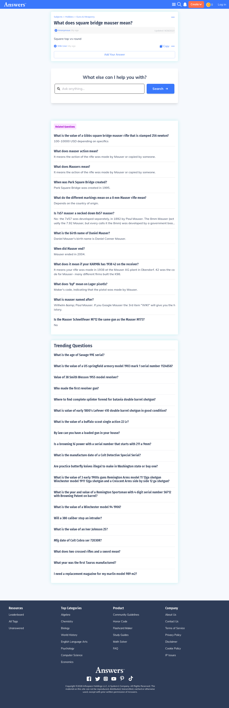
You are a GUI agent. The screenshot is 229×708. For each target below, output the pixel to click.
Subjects (58, 16)
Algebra (65, 614)
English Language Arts (74, 641)
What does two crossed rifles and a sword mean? (87, 552)
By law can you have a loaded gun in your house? (87, 433)
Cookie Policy (173, 648)
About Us (170, 614)
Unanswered (16, 628)
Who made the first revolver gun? (76, 388)
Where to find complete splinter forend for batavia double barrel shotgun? (105, 399)
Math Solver (120, 641)
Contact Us (171, 621)
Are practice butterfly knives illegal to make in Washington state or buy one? (106, 466)
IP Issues (170, 655)
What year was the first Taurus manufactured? (85, 563)
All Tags (13, 621)
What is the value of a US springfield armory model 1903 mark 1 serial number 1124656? (113, 366)
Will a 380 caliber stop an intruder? (78, 518)
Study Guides (121, 635)
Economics (67, 662)
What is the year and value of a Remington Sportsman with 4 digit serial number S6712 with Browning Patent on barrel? (112, 494)
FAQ (115, 648)
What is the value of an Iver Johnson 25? (81, 529)
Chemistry (67, 621)
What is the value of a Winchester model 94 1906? (87, 507)
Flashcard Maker (122, 628)
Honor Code (120, 621)
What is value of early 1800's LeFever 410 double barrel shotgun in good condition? (110, 411)
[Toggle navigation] (174, 4)
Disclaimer (171, 641)
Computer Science (72, 655)
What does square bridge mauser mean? (93, 23)
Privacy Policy (173, 635)
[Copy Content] (164, 46)
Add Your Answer (114, 54)
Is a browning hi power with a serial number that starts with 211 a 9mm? (102, 444)
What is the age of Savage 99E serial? (79, 355)
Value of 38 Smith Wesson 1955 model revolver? (86, 377)
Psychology (67, 648)
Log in (222, 4)
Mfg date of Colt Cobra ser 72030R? (78, 540)
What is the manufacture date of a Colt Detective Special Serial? (97, 455)
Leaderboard (16, 614)
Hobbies (69, 16)
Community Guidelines (126, 614)
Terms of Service (175, 628)
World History (69, 635)
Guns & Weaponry (85, 16)
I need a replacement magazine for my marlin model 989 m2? (95, 574)
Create (196, 4)
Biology (65, 628)
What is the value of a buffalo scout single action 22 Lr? (91, 422)
